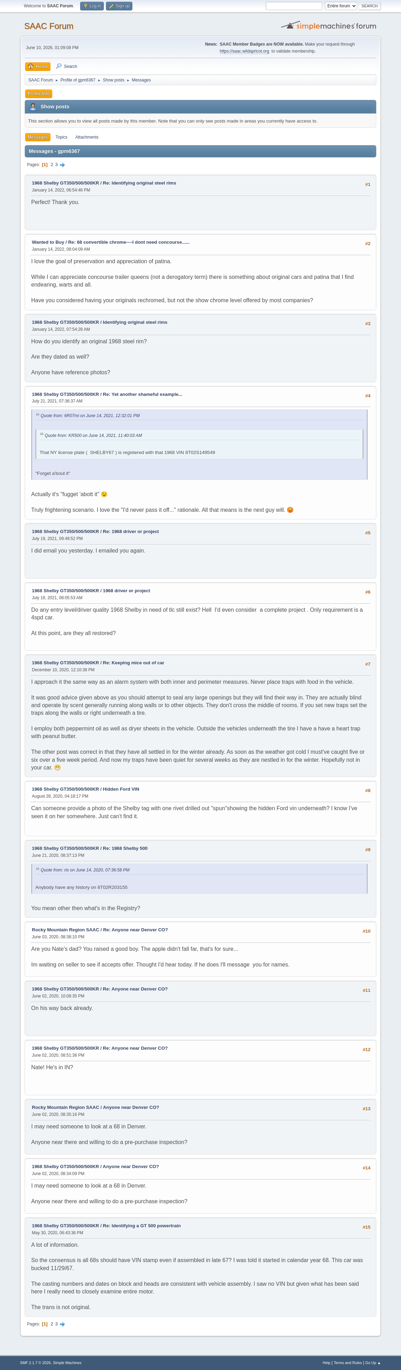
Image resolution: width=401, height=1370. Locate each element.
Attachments (87, 137)
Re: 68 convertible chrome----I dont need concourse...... (129, 242)
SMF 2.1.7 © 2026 (35, 1363)
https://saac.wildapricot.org (244, 51)
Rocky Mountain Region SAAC (65, 929)
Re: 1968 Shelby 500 (125, 848)
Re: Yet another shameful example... (142, 394)
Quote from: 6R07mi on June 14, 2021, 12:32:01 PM (90, 415)
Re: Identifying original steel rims (139, 183)
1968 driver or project (126, 590)
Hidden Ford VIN (121, 789)
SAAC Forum (49, 26)
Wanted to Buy (48, 242)
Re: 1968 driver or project (131, 531)
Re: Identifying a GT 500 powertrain (142, 1225)
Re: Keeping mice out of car (133, 662)
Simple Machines (67, 1363)
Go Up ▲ (373, 1363)
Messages (38, 137)
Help (326, 1363)
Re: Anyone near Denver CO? (135, 929)
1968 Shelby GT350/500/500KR (65, 183)
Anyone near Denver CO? (131, 1107)
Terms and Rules (348, 1363)
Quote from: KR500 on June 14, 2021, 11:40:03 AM (93, 435)
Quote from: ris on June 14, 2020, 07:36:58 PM (85, 870)
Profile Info (39, 93)
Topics (62, 137)
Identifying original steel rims (135, 322)
